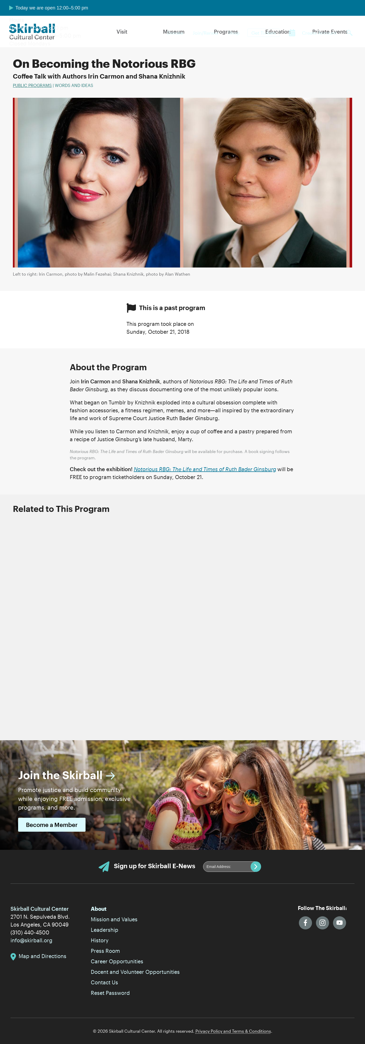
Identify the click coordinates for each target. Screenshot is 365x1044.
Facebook (305, 922)
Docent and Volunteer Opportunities (135, 972)
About (99, 909)
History (100, 940)
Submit (256, 866)
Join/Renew (205, 33)
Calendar (292, 33)
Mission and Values (114, 919)
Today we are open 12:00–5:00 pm (51, 8)
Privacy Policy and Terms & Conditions (233, 1030)
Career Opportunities (117, 961)
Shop (233, 33)
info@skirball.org (31, 940)
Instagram (322, 922)
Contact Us (104, 982)
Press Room (105, 951)
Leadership (104, 930)
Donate (175, 33)
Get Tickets (263, 33)
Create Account (319, 33)
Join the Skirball (60, 774)
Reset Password (110, 993)
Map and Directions (42, 956)
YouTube (339, 922)
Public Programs (32, 85)
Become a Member (52, 824)
